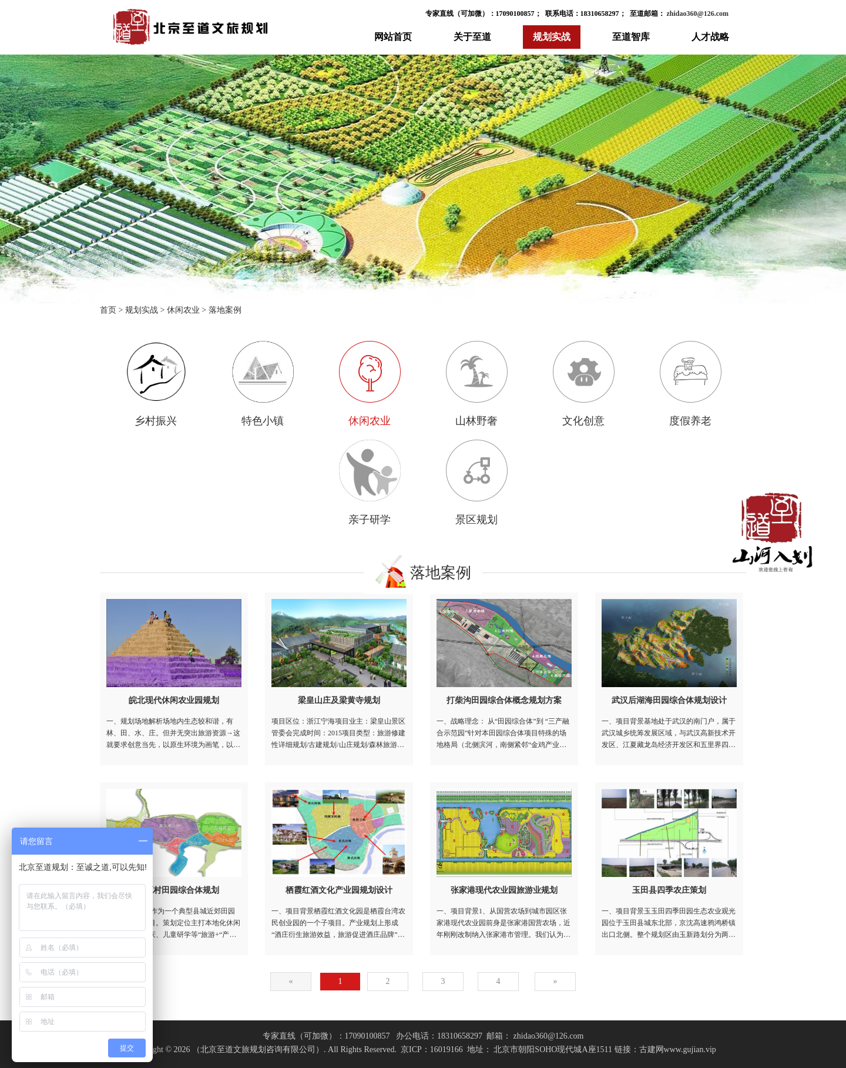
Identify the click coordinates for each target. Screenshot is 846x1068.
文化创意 (584, 384)
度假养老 (690, 384)
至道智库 (631, 37)
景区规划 (477, 482)
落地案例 (225, 310)
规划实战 (551, 37)
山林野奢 (477, 384)
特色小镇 (263, 384)
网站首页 (393, 37)
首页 (108, 310)
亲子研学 (370, 482)
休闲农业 (183, 310)
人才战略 (710, 37)
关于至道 (472, 37)
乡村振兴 (156, 384)
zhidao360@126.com (697, 13)
